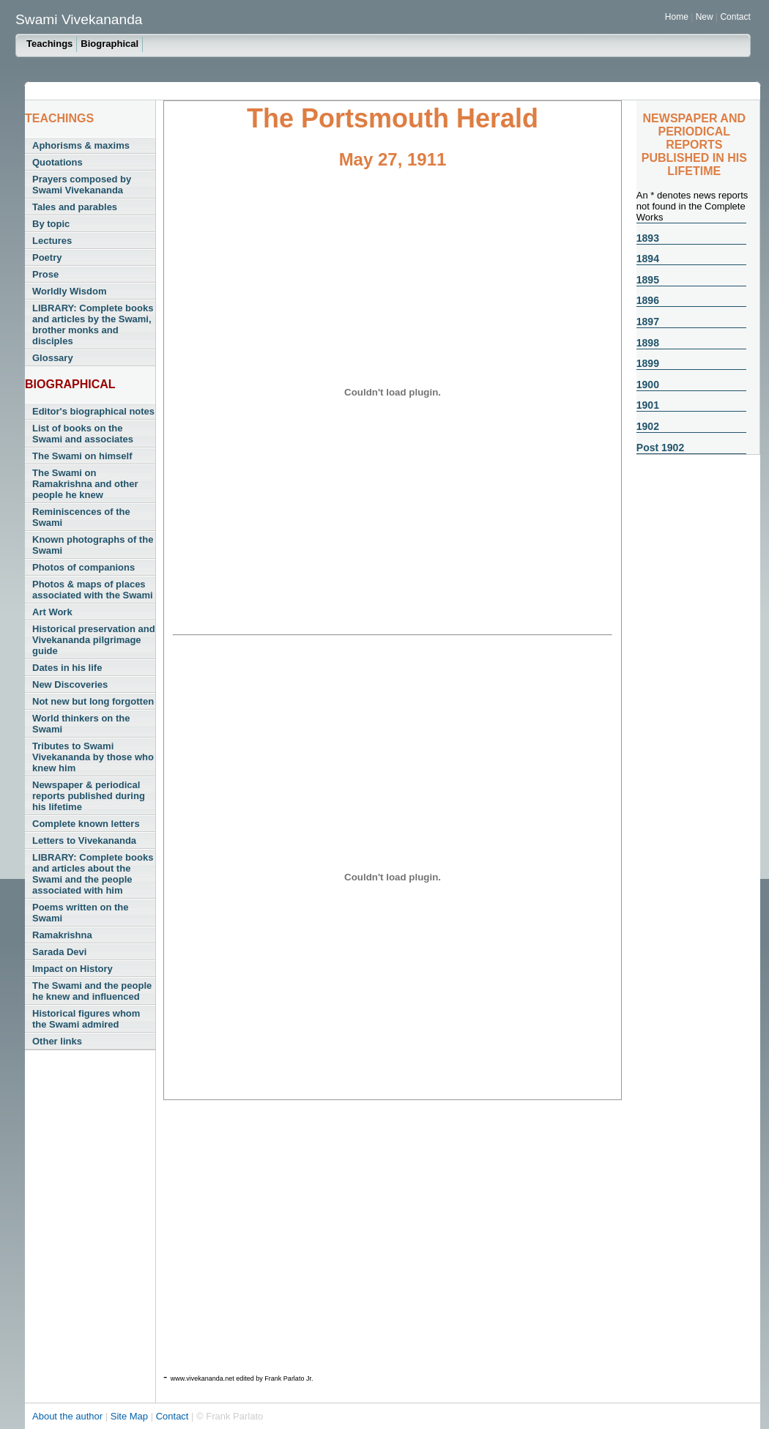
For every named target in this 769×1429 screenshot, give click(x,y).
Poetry (47, 257)
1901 (647, 405)
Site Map (131, 1416)
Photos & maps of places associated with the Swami (92, 590)
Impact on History (72, 968)
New (706, 17)
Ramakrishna (62, 934)
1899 (647, 363)
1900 (647, 384)
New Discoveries (70, 684)
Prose (45, 274)
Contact (735, 17)
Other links (57, 1041)
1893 (647, 238)
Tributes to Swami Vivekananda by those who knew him (93, 757)
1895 (647, 280)
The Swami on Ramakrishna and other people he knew (85, 483)
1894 (647, 258)
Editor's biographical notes (93, 411)
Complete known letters (86, 823)
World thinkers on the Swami (81, 724)
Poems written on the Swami (80, 913)
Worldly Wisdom (69, 291)
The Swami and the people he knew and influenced (92, 991)
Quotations (57, 162)
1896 (647, 300)
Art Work (52, 611)
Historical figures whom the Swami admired (86, 1019)
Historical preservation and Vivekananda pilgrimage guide (93, 639)
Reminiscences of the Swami (81, 517)
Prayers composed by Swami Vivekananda (81, 185)
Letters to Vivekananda (84, 840)
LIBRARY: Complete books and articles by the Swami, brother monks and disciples (92, 324)
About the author (68, 1416)
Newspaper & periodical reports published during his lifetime (88, 795)
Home (676, 17)
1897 (647, 321)
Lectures (52, 240)
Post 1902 (660, 447)
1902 (647, 426)
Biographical (109, 43)
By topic (51, 223)
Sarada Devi (59, 951)
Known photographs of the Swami (92, 545)
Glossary (52, 357)
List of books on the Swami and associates (82, 434)
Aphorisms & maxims (81, 145)
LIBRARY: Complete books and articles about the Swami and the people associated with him (92, 874)
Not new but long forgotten (93, 701)
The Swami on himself (82, 455)
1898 (647, 343)
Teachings (49, 43)
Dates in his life (67, 667)
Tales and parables (74, 206)
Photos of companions (83, 567)
